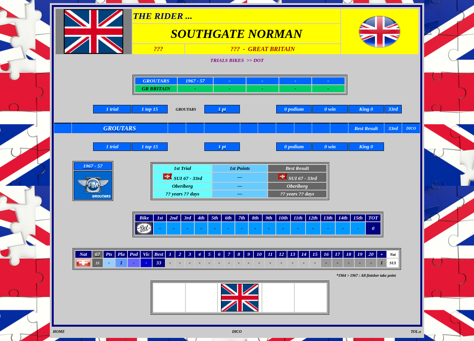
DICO (237, 331)
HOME (59, 331)
